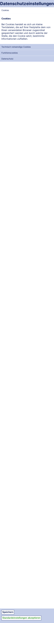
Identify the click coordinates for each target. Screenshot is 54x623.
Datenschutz (7, 58)
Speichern (7, 612)
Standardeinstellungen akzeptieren (21, 618)
